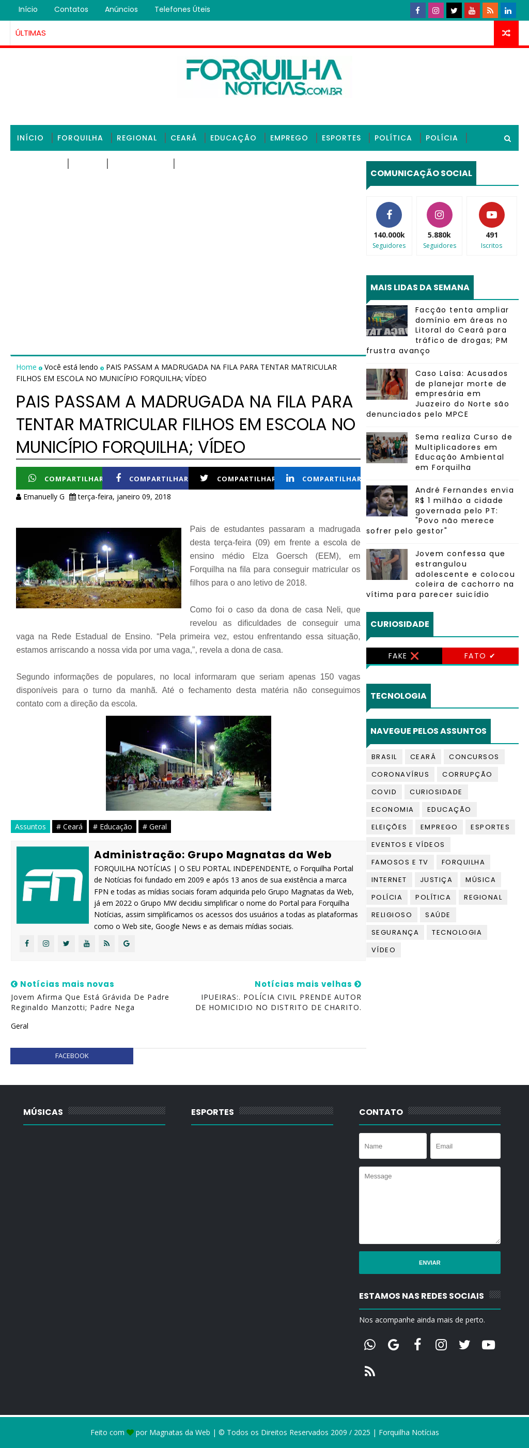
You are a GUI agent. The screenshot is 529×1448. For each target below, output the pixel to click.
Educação (233, 138)
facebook (72, 1055)
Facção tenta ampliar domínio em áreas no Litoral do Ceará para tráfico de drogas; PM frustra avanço (437, 330)
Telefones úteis (182, 9)
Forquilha (80, 138)
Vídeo (383, 950)
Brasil (384, 757)
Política (393, 138)
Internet (389, 880)
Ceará (183, 138)
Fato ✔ (480, 656)
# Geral (155, 826)
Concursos (474, 757)
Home (27, 367)
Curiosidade (436, 792)
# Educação (112, 826)
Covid (384, 792)
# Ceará (69, 826)
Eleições (389, 827)
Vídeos (194, 164)
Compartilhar (66, 478)
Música (480, 880)
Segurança (395, 932)
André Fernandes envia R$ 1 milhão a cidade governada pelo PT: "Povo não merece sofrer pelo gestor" (440, 510)
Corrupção (467, 774)
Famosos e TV (400, 862)
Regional (137, 138)
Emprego (289, 138)
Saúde (86, 164)
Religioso (38, 164)
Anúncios (121, 9)
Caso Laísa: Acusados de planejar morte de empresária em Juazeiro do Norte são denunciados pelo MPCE (438, 393)
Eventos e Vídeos (408, 844)
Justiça (436, 880)
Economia (392, 809)
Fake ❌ (404, 656)
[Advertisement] (188, 233)
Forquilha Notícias (409, 1432)
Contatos (71, 9)
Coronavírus (400, 774)
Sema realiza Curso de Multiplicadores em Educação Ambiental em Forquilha (464, 452)
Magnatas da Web (179, 1432)
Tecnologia (139, 164)
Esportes (341, 138)
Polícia (442, 138)
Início (28, 9)
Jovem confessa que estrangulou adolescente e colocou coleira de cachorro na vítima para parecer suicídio (441, 573)
